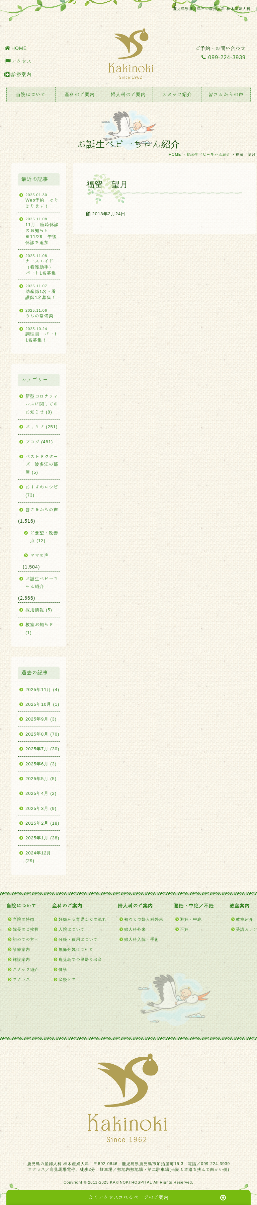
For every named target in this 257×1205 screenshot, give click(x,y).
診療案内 (21, 74)
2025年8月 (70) (42, 734)
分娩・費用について (78, 939)
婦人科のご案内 (128, 94)
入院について (72, 929)
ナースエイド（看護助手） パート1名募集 (42, 264)
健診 (63, 969)
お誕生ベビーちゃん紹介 (208, 154)
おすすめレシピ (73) (41, 491)
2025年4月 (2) (41, 793)
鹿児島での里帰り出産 (80, 959)
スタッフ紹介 (177, 94)
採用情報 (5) (38, 610)
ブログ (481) (39, 442)
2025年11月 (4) (42, 689)
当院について (31, 94)
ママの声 (39, 555)
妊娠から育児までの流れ (82, 919)
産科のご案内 (80, 94)
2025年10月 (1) (42, 704)
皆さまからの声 (226, 94)
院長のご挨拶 (26, 929)
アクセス (21, 61)
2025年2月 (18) (42, 823)
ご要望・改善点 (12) (44, 537)
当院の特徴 (23, 919)
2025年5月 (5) (41, 778)
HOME (19, 48)
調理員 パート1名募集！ (42, 334)
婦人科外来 (135, 929)
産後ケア (67, 979)
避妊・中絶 (191, 919)
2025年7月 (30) (42, 749)
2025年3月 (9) (41, 808)
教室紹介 (244, 919)
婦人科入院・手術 (141, 939)
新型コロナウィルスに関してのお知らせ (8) (41, 404)
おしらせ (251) (41, 427)
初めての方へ (26, 939)
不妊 (184, 929)
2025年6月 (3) (41, 764)
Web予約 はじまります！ (42, 200)
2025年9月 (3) (41, 719)
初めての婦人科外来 (143, 919)
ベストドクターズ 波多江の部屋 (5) (41, 464)
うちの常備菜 (42, 313)
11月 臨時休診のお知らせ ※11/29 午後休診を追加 (42, 230)
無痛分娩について (76, 949)
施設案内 (21, 959)
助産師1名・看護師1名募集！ (42, 291)
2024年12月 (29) (38, 857)
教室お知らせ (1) (39, 628)
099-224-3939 (223, 57)
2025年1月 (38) (42, 838)
